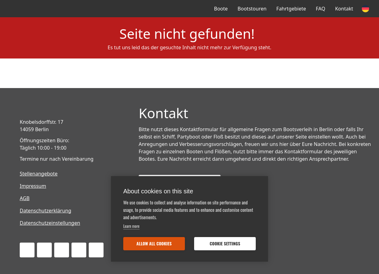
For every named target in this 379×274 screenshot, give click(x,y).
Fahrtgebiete (291, 8)
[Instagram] (61, 250)
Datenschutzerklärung (45, 210)
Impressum (33, 186)
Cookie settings (225, 243)
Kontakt (344, 8)
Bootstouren (252, 8)
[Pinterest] (96, 250)
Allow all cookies (154, 243)
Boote (221, 8)
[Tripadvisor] (78, 250)
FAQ (320, 8)
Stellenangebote (39, 173)
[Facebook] (27, 250)
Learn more (131, 226)
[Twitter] (44, 250)
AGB (25, 198)
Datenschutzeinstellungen (50, 223)
